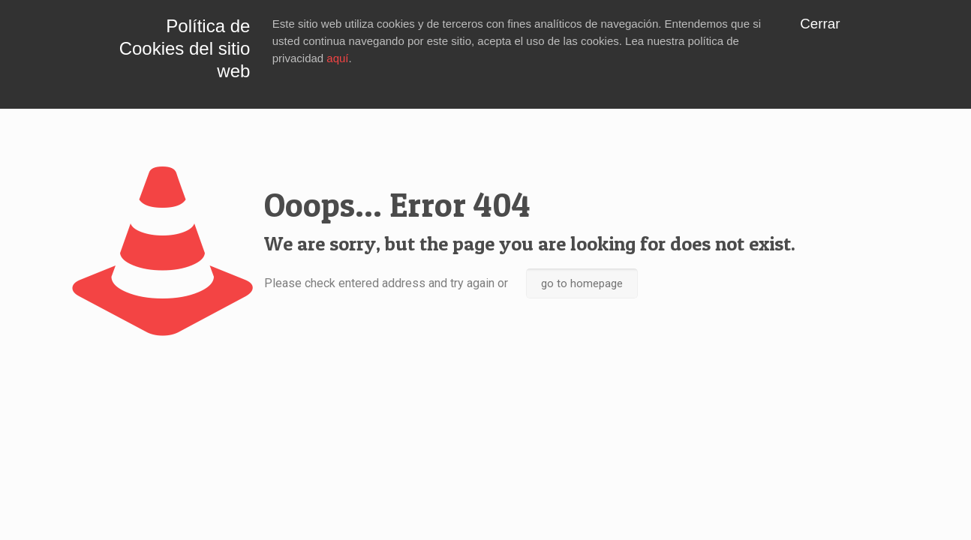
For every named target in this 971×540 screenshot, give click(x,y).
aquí (337, 58)
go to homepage (582, 283)
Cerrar (820, 24)
